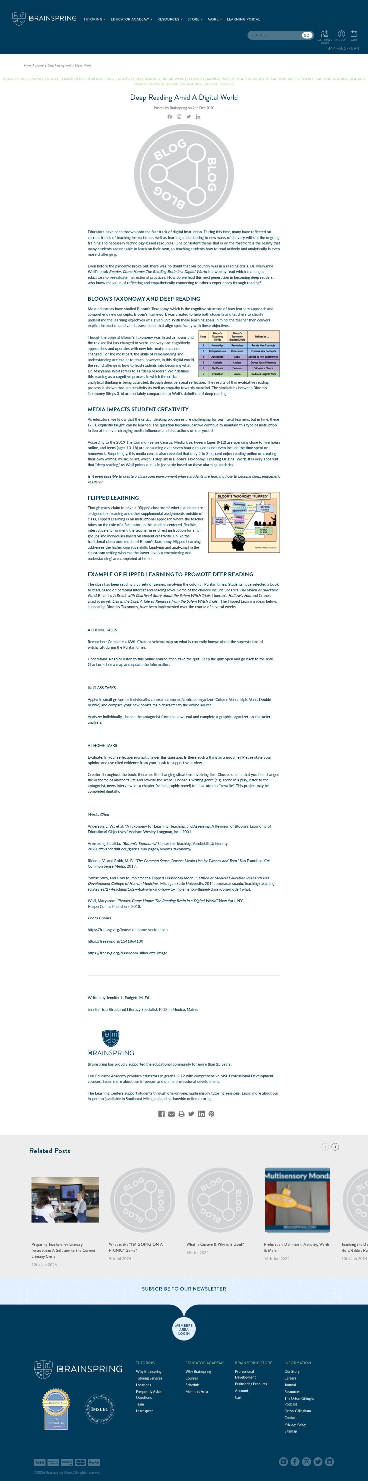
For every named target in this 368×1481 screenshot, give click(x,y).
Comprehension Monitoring (87, 79)
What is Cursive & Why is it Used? (215, 1244)
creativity (125, 79)
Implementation (237, 79)
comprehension (42, 79)
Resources (292, 1392)
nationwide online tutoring (190, 1098)
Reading (340, 79)
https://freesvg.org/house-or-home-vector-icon (128, 929)
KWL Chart (137, 641)
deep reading (148, 79)
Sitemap (290, 1431)
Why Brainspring (149, 1371)
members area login (184, 1329)
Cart (238, 1397)
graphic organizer (233, 716)
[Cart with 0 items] (353, 35)
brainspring (14, 79)
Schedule (193, 1385)
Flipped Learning (111, 519)
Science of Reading (184, 84)
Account (241, 1391)
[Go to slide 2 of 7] (335, 1147)
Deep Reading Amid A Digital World (184, 97)
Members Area (197, 1392)
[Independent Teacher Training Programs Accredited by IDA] (56, 1409)
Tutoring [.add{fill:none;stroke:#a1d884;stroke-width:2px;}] (95, 19)
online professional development (191, 1081)
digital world (175, 79)
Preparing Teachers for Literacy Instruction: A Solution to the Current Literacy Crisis (64, 1250)
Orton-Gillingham (297, 1411)
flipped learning (204, 79)
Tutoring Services (149, 1378)
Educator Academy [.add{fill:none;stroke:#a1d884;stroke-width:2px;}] (131, 19)
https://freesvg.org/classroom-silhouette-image (127, 953)
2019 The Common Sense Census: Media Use (154, 442)
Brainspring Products (251, 1384)
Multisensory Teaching (310, 79)
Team (140, 1404)
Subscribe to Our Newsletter (184, 1289)
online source (156, 659)
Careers (290, 1378)
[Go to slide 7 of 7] (325, 1147)
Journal (290, 1385)
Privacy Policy (295, 1424)
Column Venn (226, 699)
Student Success (219, 84)
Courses (192, 1378)
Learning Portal (243, 19)
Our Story (292, 1371)
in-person (148, 1081)
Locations (143, 1385)
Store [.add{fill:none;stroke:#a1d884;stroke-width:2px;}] (195, 19)
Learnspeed (145, 1411)
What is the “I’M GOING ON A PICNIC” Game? (136, 1247)
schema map (162, 641)
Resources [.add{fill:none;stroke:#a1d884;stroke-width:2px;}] (170, 19)
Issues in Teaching (269, 79)
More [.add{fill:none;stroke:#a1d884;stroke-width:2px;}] (215, 19)
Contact (290, 1418)
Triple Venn (248, 699)
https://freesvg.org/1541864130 (115, 941)
